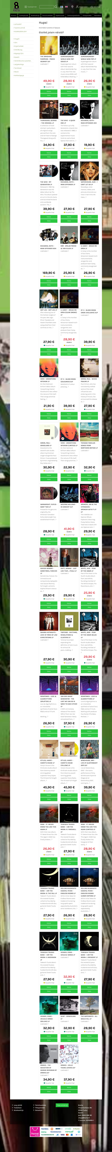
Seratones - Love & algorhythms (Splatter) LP (48, 698)
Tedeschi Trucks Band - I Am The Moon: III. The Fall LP (48, 890)
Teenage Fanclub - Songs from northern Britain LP (89, 445)
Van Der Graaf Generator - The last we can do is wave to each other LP (69, 701)
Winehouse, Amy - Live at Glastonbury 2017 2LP (89, 762)
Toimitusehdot (47, 15)
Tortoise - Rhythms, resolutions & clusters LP (69, 634)
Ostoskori (97, 15)
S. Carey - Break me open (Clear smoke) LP (69, 312)
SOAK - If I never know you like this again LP (48, 826)
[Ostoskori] (95, 7)
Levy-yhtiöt (16, 1105)
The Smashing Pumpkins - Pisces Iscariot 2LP (47, 59)
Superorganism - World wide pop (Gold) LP (68, 59)
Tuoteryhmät (23, 15)
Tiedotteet (16, 1108)
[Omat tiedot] (82, 7)
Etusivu (13, 15)
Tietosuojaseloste (73, 15)
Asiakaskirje (35, 15)
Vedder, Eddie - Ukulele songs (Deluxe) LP (46, 1018)
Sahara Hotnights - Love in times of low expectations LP (48, 634)
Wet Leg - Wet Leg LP (48, 310)
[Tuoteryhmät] (30, 7)
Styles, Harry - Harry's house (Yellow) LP (67, 762)
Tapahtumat (59, 15)
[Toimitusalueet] (72, 7)
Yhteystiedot (87, 15)
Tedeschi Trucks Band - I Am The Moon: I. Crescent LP (89, 954)
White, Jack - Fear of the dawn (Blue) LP (89, 634)
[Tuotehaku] (46, 6)
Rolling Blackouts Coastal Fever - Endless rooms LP (68, 890)
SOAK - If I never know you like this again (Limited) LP (89, 826)
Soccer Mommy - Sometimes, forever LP (48, 570)
